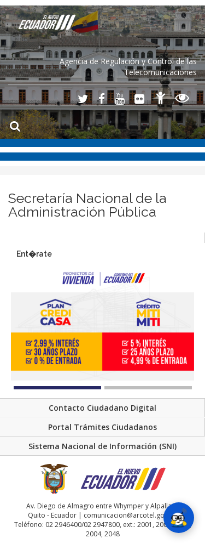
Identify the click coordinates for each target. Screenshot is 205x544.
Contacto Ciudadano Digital (102, 408)
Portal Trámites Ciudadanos (102, 427)
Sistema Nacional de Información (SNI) (102, 446)
